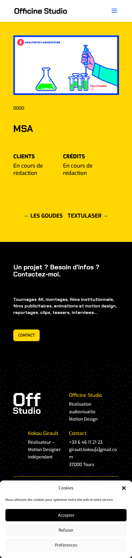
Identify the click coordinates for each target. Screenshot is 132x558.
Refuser (66, 530)
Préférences (66, 545)
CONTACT (26, 335)
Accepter (66, 515)
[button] (124, 488)
